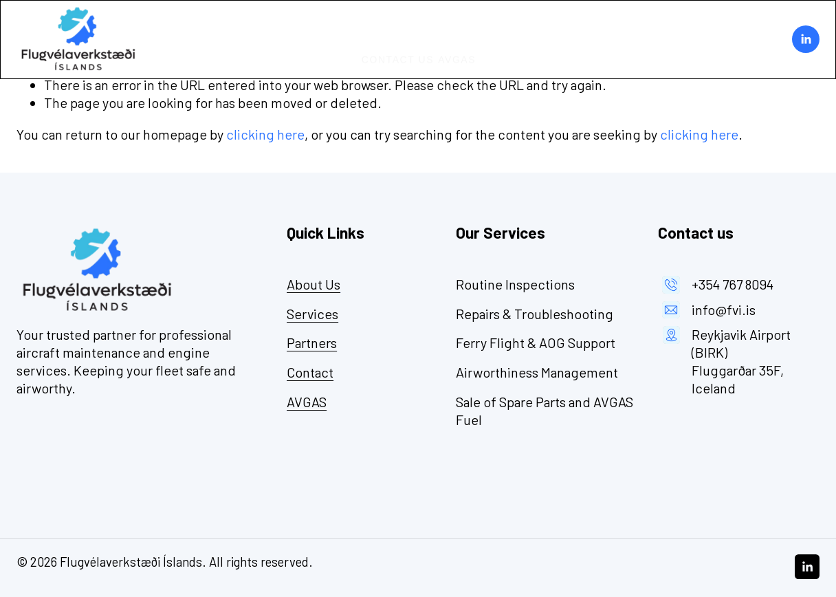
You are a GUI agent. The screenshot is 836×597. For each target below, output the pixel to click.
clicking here (265, 134)
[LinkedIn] (806, 39)
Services (426, 24)
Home (334, 24)
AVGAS (457, 53)
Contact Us (398, 53)
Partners (489, 24)
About (374, 24)
